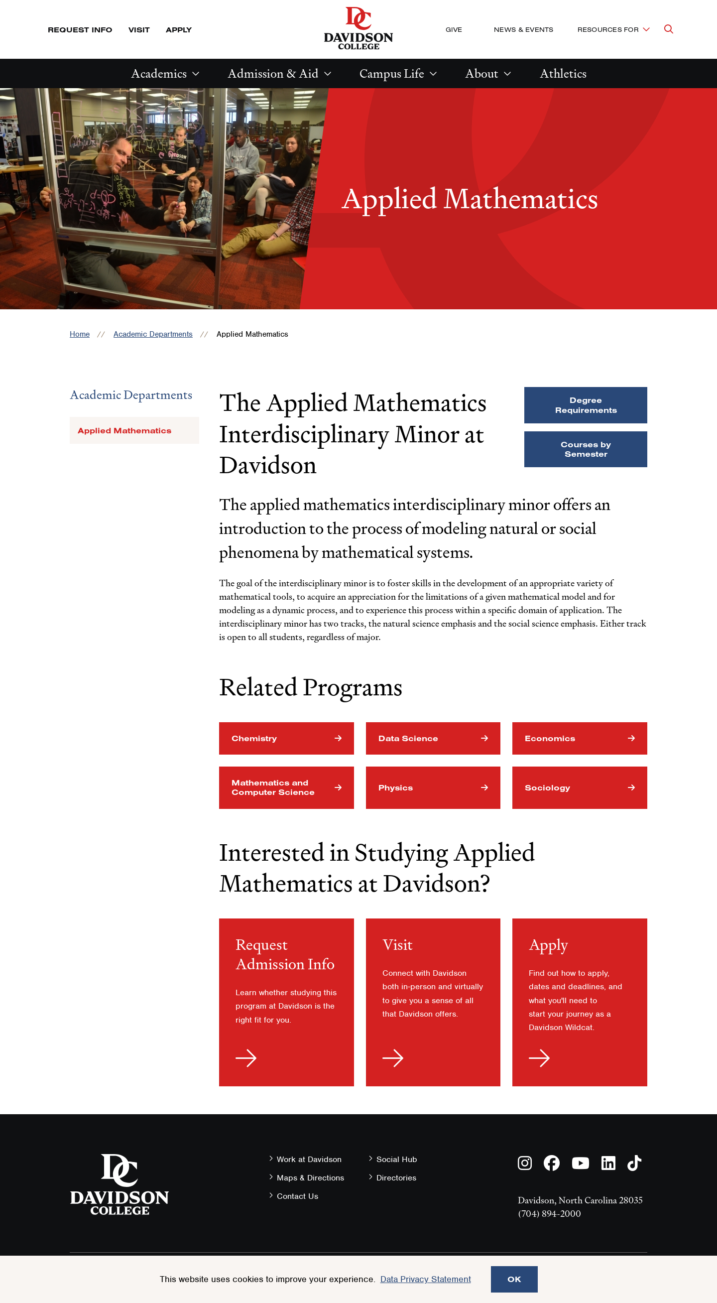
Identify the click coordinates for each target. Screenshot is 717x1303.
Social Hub (396, 1159)
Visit (139, 29)
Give (454, 29)
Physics (395, 787)
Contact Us (297, 1196)
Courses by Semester (586, 449)
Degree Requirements (586, 404)
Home (80, 334)
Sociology (547, 787)
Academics (159, 73)
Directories (396, 1178)
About (481, 73)
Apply (179, 29)
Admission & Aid (273, 73)
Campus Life (391, 73)
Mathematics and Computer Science (273, 787)
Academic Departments (153, 334)
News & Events (523, 29)
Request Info (80, 29)
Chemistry (254, 738)
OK (514, 1279)
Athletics (563, 73)
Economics (550, 738)
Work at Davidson (309, 1159)
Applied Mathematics (124, 430)
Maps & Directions (310, 1178)
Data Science (408, 738)
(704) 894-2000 (549, 1213)
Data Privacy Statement (425, 1279)
